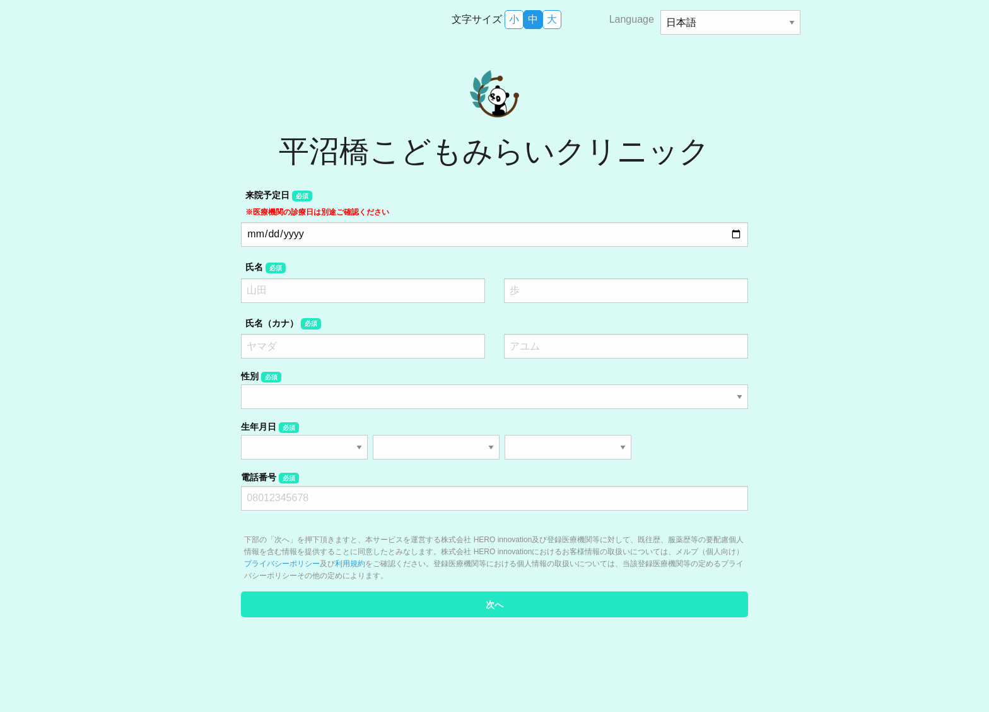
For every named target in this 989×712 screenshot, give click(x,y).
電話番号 (269, 478)
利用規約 (350, 563)
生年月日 (269, 427)
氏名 (265, 267)
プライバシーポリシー (282, 563)
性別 (261, 377)
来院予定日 (317, 203)
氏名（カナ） (282, 323)
